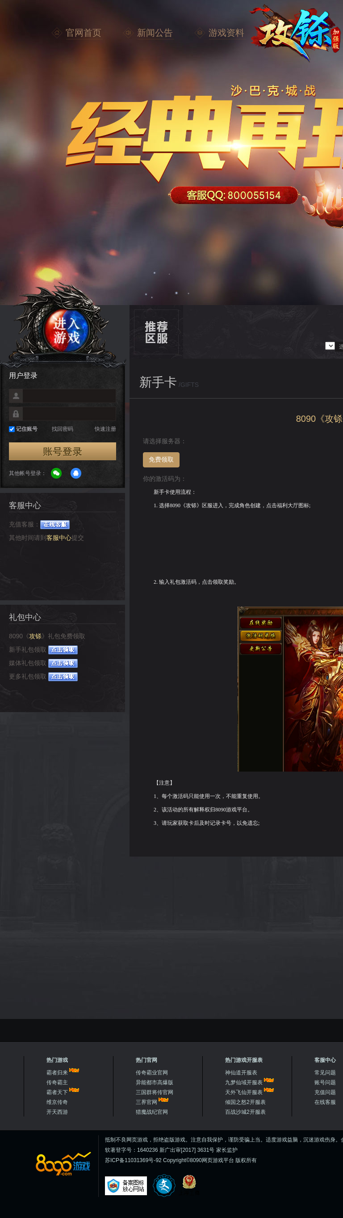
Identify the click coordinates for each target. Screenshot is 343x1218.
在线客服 (325, 1102)
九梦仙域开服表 (244, 1082)
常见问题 (325, 1072)
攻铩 (295, 33)
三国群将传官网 (154, 1092)
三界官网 (146, 1102)
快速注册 (105, 429)
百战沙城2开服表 (245, 1112)
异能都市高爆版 (154, 1082)
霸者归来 (57, 1072)
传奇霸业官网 (152, 1072)
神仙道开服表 (241, 1072)
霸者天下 (57, 1092)
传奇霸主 (57, 1082)
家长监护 (227, 1150)
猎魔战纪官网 (152, 1112)
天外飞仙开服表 (244, 1092)
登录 (62, 451)
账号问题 (325, 1082)
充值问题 (325, 1092)
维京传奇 (57, 1102)
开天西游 (57, 1112)
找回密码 (62, 429)
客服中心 (58, 537)
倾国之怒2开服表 (245, 1102)
